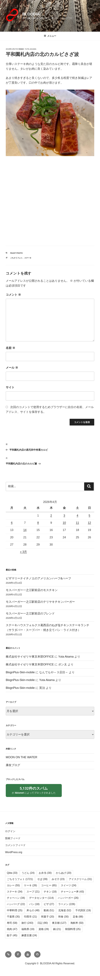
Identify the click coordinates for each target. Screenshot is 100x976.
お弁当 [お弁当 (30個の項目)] (45, 879)
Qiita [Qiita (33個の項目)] (12, 879)
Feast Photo (16, 253)
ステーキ (27, 258)
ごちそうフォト (16, 258)
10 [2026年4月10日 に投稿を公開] (64, 522)
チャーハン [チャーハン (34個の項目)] (16, 904)
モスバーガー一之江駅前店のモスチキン (32, 590)
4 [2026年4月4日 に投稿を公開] (77, 515)
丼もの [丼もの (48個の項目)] (33, 917)
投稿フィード (12, 844)
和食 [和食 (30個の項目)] (63, 923)
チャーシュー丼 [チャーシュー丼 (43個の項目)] (72, 898)
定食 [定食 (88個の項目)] (78, 923)
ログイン (10, 837)
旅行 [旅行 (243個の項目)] (27, 929)
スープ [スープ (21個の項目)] (33, 898)
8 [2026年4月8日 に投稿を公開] (38, 522)
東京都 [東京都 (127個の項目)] (59, 929)
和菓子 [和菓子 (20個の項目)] (47, 923)
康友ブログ (13, 765)
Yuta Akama (30, 49)
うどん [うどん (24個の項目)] (28, 879)
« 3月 (23, 551)
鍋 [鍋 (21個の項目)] (57, 935)
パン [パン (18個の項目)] (34, 910)
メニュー (50, 36)
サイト (10, 387)
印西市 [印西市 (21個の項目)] (30, 923)
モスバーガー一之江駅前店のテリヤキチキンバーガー (40, 601)
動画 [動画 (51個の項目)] (49, 917)
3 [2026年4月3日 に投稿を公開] (64, 515)
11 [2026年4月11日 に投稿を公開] (77, 522)
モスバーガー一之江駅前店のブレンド (30, 613)
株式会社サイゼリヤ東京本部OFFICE (30, 656)
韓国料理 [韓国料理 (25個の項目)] (73, 935)
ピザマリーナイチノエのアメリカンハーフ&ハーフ (38, 578)
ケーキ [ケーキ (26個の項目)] (30, 892)
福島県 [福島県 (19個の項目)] (27, 935)
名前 (10, 348)
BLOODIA (31, 14)
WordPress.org (13, 858)
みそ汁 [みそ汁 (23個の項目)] (58, 885)
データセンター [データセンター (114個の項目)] (41, 904)
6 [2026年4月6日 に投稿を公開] (11, 522)
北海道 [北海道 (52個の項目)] (64, 917)
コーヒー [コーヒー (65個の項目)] (49, 892)
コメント (13, 294)
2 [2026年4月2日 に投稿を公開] (51, 515)
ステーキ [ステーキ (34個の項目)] (14, 898)
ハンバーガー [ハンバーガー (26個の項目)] (68, 904)
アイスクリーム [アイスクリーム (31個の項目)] (80, 885)
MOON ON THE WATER (21, 757)
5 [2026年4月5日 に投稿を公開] (89, 515)
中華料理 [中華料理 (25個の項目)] (14, 917)
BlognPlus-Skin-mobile (20, 672)
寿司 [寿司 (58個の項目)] (12, 929)
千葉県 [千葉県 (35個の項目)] (13, 923)
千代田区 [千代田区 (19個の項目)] (83, 917)
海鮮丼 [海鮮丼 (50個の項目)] (76, 929)
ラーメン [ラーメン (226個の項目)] (66, 910)
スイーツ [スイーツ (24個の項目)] (68, 892)
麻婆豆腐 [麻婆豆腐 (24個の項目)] (29, 942)
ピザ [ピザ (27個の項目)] (49, 910)
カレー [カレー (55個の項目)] (13, 892)
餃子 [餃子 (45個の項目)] (12, 942)
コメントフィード (15, 851)
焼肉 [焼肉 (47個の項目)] (12, 935)
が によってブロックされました (34, 793)
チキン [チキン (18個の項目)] (50, 898)
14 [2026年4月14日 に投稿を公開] (25, 530)
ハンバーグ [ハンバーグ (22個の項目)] (16, 910)
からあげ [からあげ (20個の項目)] (63, 879)
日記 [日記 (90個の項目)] (42, 929)
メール (12, 367)
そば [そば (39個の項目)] (42, 885)
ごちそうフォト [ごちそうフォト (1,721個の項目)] (20, 885)
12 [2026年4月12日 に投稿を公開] (89, 522)
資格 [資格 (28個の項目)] (44, 935)
